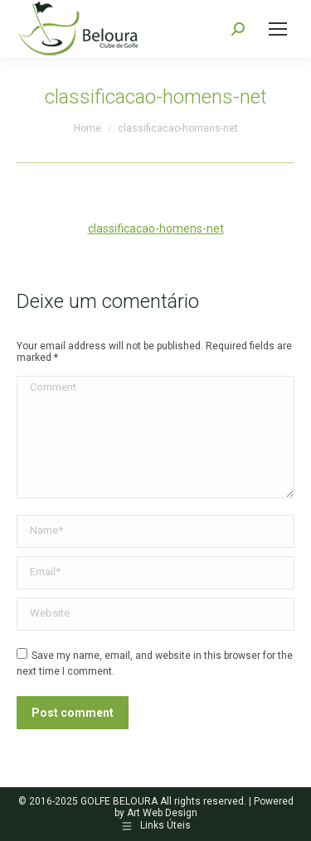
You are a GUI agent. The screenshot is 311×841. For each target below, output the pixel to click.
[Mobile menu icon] (277, 29)
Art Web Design (162, 813)
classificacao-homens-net (156, 228)
